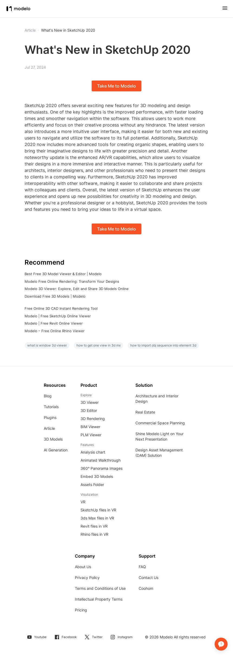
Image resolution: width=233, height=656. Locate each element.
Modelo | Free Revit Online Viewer (54, 323)
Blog (48, 396)
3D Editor (89, 410)
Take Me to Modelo (116, 86)
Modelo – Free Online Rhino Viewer (55, 331)
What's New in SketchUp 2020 (68, 30)
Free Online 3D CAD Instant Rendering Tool (61, 308)
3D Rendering (93, 418)
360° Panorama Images (101, 468)
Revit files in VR (94, 526)
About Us (83, 566)
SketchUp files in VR (98, 510)
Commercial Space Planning (160, 423)
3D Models (53, 439)
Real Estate (145, 412)
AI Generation (56, 450)
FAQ (142, 566)
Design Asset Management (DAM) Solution (159, 453)
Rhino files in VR (94, 534)
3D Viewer (90, 402)
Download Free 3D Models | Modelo (55, 296)
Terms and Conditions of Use (100, 588)
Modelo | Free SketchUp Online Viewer (58, 316)
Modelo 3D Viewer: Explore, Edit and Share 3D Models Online (77, 289)
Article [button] (30, 30)
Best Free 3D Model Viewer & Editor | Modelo (63, 274)
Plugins (50, 417)
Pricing (81, 610)
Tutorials (51, 406)
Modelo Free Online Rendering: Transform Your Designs (72, 281)
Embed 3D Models (97, 476)
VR (83, 502)
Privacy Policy (87, 577)
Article (49, 428)
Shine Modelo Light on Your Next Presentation (159, 436)
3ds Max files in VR (97, 518)
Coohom (146, 588)
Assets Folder (92, 484)
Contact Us (148, 577)
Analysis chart (93, 452)
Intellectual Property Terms (98, 599)
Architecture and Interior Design (156, 399)
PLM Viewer (91, 434)
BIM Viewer (90, 426)
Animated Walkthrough (101, 460)
